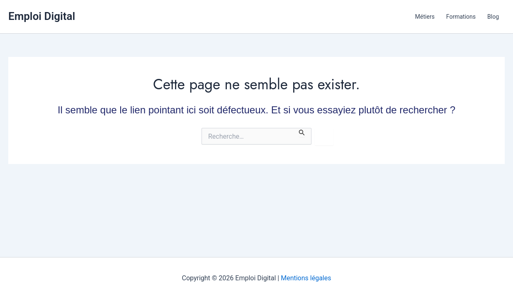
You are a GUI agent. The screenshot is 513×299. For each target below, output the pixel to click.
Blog (493, 16)
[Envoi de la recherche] (302, 132)
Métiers (425, 16)
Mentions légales (306, 278)
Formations (461, 16)
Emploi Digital (41, 16)
